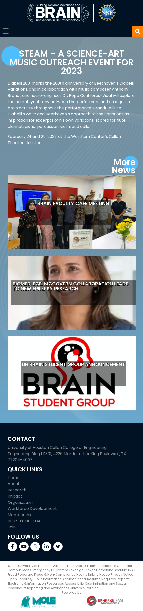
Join (12, 527)
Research (17, 490)
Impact (15, 496)
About (14, 484)
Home (13, 477)
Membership (20, 515)
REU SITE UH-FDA (24, 521)
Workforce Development (32, 508)
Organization (20, 502)
